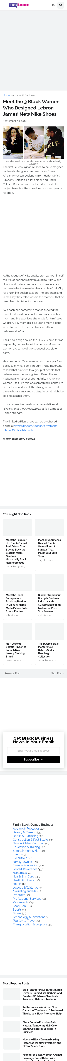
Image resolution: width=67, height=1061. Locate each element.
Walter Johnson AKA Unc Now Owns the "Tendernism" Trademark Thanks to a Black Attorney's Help (43, 1010)
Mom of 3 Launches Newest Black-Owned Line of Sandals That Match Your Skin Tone (49, 548)
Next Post (56, 673)
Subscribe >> (33, 759)
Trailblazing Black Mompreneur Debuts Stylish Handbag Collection (48, 650)
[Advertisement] (33, 46)
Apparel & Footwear (24, 95)
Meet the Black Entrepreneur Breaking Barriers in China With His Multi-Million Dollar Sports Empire (17, 603)
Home (6, 95)
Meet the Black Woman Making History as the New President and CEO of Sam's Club (42, 1042)
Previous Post (12, 673)
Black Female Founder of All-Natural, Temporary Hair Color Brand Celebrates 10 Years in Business (40, 1027)
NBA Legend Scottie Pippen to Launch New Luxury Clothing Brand (16, 650)
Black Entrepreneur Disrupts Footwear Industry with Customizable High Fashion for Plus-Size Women (49, 603)
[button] (4, 5)
